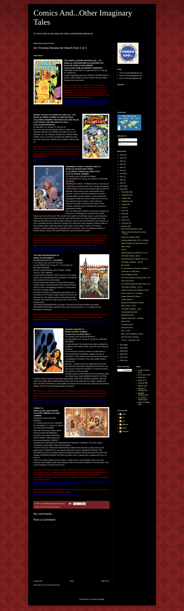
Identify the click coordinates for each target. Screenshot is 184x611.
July (123, 208)
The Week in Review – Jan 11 (131, 287)
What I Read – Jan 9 (128, 306)
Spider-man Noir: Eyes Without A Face (134, 290)
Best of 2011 (125, 321)
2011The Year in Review (129, 337)
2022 (122, 161)
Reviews (57, 507)
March (124, 220)
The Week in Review (142, 399)
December (125, 192)
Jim (123, 417)
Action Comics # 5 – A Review (131, 293)
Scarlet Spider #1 (127, 299)
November (125, 195)
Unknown (125, 431)
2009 (122, 351)
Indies (140, 380)
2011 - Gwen (125, 331)
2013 (122, 186)
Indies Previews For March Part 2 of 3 (134, 253)
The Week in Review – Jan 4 (131, 309)
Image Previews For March (130, 296)
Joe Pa (123, 250)
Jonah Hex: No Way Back (130, 271)
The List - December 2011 (130, 340)
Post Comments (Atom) (51, 585)
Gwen (124, 414)
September (126, 201)
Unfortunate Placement (129, 312)
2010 (122, 348)
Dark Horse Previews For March (132, 303)
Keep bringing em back (129, 274)
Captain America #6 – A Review (132, 318)
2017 (122, 177)
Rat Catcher (125, 265)
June (123, 211)
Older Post (105, 581)
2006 (122, 360)
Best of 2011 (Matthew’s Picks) (132, 334)
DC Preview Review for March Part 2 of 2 (135, 278)
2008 (122, 354)
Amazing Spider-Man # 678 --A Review (135, 240)
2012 (122, 189)
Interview (141, 383)
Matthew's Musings (141, 389)
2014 (122, 183)
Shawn (124, 428)
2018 (122, 173)
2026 (122, 155)
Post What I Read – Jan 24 (130, 256)
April (123, 217)
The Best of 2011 (127, 325)
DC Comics (43, 507)
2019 (122, 170)
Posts (122, 140)
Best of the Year (127, 328)
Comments (124, 144)
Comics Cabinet (143, 370)
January (125, 226)
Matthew (125, 424)
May (123, 214)
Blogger (101, 599)
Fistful (140, 377)
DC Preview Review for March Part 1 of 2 (135, 284)
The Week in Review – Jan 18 (131, 262)
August (124, 204)
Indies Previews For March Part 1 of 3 (134, 259)
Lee (123, 421)
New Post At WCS (127, 281)
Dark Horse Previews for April (131, 229)
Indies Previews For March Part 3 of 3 (134, 243)
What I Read (125, 246)
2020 (122, 167)
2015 (122, 180)
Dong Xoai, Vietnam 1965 (130, 237)
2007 (122, 357)
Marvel (140, 386)
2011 (122, 345)
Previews (50, 507)
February (125, 223)
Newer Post (38, 581)
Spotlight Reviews (141, 394)
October (125, 198)
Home (72, 581)
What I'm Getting (144, 402)
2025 (122, 158)
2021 (122, 164)
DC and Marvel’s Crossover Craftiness (134, 268)
